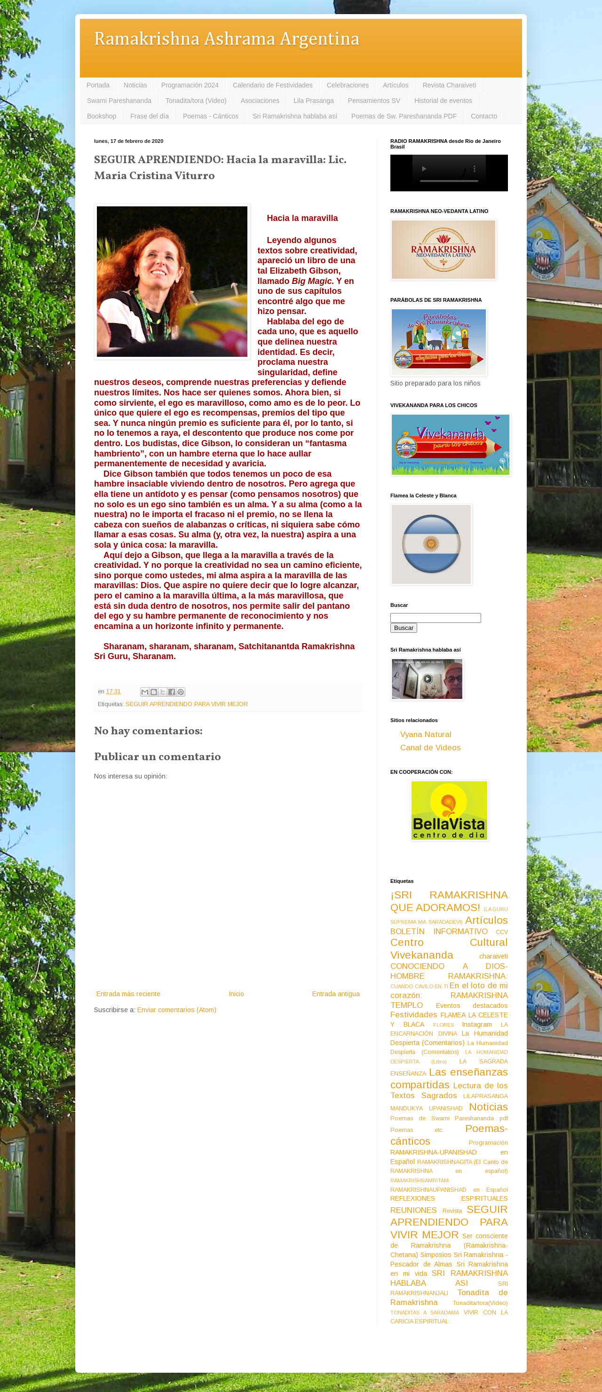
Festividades (413, 1014)
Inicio (236, 994)
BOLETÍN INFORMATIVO (439, 931)
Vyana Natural (426, 734)
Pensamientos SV (374, 100)
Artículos (395, 85)
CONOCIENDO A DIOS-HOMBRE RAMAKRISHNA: (449, 971)
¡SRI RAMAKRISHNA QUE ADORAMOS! (449, 901)
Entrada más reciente (128, 994)
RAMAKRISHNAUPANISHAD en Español (449, 1190)
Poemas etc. (417, 1130)
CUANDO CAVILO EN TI (419, 986)
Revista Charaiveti (449, 85)
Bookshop (101, 116)
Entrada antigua (336, 994)
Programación (488, 1143)
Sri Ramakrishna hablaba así (295, 116)
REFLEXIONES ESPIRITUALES (449, 1198)
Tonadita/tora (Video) (196, 100)
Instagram (477, 1024)
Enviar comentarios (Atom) (176, 1010)
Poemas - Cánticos (210, 116)
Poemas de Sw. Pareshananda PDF (404, 116)
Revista (452, 1211)
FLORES (443, 1025)
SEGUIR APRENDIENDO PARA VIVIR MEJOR (187, 704)
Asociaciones (260, 100)
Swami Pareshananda (119, 100)
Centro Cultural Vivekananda (449, 948)
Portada (98, 85)
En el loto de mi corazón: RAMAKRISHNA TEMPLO (449, 995)
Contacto (484, 116)
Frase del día (149, 116)
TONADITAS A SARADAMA (424, 1312)
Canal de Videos (430, 747)
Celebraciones (348, 85)
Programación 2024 (190, 85)
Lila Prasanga (313, 100)
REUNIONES (413, 1210)
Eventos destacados (472, 1005)
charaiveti (493, 956)
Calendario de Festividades (273, 85)
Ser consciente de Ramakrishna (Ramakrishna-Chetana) (449, 1245)
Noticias (135, 85)
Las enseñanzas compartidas (449, 1078)
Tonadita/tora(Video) (480, 1303)
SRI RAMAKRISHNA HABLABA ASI (449, 1278)
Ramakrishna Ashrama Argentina (226, 40)
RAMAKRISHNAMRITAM (419, 1180)
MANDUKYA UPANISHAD (426, 1108)
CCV (502, 932)
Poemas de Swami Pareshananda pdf (449, 1118)
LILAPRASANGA (485, 1096)
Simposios (436, 1254)
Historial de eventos (443, 100)
